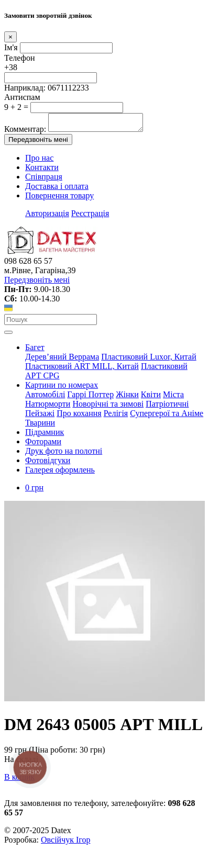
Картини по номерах (61, 388)
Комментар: (25, 132)
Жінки (127, 397)
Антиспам (22, 97)
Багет (35, 350)
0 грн (34, 490)
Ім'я (11, 47)
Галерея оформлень (60, 472)
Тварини (40, 425)
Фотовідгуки (47, 463)
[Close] (10, 36)
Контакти (42, 170)
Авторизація (47, 216)
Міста (173, 397)
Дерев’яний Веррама (62, 359)
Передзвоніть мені (38, 143)
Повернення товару (59, 198)
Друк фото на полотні (63, 454)
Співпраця (43, 179)
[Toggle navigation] (8, 335)
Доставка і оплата (57, 189)
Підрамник (44, 435)
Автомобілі (45, 397)
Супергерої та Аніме (166, 416)
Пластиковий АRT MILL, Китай (82, 369)
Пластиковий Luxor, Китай (148, 359)
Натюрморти (47, 406)
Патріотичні (167, 406)
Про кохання (79, 416)
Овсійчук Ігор (65, 842)
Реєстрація (90, 216)
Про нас (39, 160)
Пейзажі (39, 416)
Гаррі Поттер (90, 397)
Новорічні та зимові (108, 406)
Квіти (151, 397)
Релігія (116, 416)
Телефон (19, 57)
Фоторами (43, 444)
